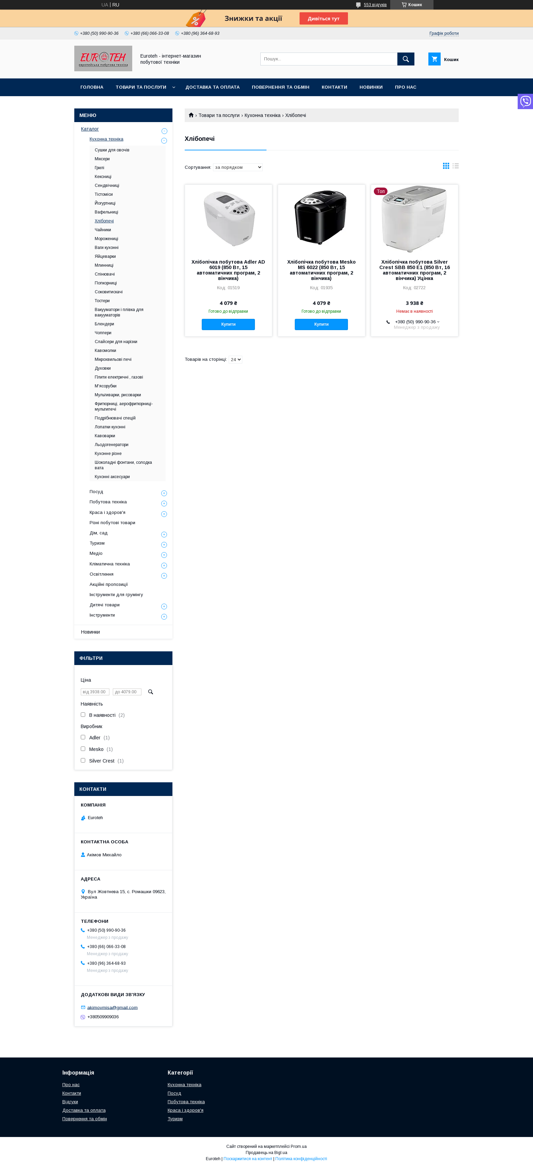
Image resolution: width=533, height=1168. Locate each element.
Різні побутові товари (112, 522)
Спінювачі (105, 274)
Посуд (96, 491)
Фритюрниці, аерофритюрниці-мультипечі (124, 406)
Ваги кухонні (107, 247)
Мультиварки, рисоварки (118, 395)
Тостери (102, 300)
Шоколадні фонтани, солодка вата (123, 465)
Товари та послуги (141, 87)
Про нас (405, 87)
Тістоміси (104, 194)
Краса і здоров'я (107, 512)
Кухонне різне (108, 453)
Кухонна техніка (262, 115)
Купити (228, 324)
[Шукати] (405, 59)
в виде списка (456, 167)
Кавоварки (105, 435)
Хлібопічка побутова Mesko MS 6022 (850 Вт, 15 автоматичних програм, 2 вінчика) (321, 270)
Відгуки (70, 1101)
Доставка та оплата (212, 87)
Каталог (90, 129)
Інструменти (102, 615)
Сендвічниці (107, 185)
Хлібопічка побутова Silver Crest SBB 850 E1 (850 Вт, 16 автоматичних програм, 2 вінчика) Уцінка (414, 270)
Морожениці (106, 238)
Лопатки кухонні (110, 427)
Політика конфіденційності (301, 1158)
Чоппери (103, 332)
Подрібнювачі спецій (115, 418)
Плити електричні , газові (119, 377)
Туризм (97, 543)
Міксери (102, 159)
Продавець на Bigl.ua (266, 1152)
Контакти (334, 87)
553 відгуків (375, 4)
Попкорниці (106, 283)
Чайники (103, 229)
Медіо (96, 553)
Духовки (103, 368)
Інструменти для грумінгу (116, 594)
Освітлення (101, 574)
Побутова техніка (108, 501)
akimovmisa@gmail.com (112, 1007)
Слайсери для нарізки (116, 341)
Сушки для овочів (112, 150)
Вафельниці (106, 212)
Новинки (371, 87)
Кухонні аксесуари (112, 476)
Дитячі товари (105, 604)
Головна (91, 87)
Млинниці (104, 265)
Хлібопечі (104, 221)
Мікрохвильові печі (113, 359)
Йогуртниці (105, 203)
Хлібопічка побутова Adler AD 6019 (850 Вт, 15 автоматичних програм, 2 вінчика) (228, 270)
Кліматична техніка (110, 563)
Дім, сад (99, 532)
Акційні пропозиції (109, 584)
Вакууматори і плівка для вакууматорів (119, 312)
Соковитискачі (109, 292)
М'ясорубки (106, 386)
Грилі (99, 167)
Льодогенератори (111, 444)
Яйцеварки (105, 256)
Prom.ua (299, 1146)
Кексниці (103, 176)
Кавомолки (105, 350)
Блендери (104, 324)
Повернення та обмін (280, 87)
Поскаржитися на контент (248, 1158)
